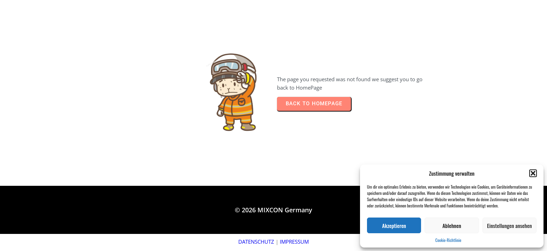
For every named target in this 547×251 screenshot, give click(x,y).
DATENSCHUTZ (256, 241)
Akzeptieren (394, 225)
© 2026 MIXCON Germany (273, 210)
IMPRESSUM (294, 241)
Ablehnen (451, 225)
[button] (533, 173)
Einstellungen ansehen (509, 225)
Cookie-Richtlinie (448, 240)
